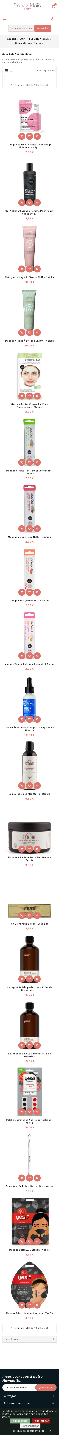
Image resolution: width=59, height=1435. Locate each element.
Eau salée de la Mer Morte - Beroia (29, 794)
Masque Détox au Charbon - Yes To (29, 1250)
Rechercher (43, 28)
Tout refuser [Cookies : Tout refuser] (41, 1420)
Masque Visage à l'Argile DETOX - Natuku (29, 341)
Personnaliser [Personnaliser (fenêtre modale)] (30, 1425)
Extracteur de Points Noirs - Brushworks (29, 1186)
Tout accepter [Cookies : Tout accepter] (19, 1420)
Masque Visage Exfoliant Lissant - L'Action (29, 664)
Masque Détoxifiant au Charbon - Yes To (29, 1313)
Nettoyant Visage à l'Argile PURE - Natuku (29, 277)
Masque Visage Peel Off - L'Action (29, 600)
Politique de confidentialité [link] (28, 1430)
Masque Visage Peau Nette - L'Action (29, 537)
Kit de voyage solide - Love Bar (29, 924)
